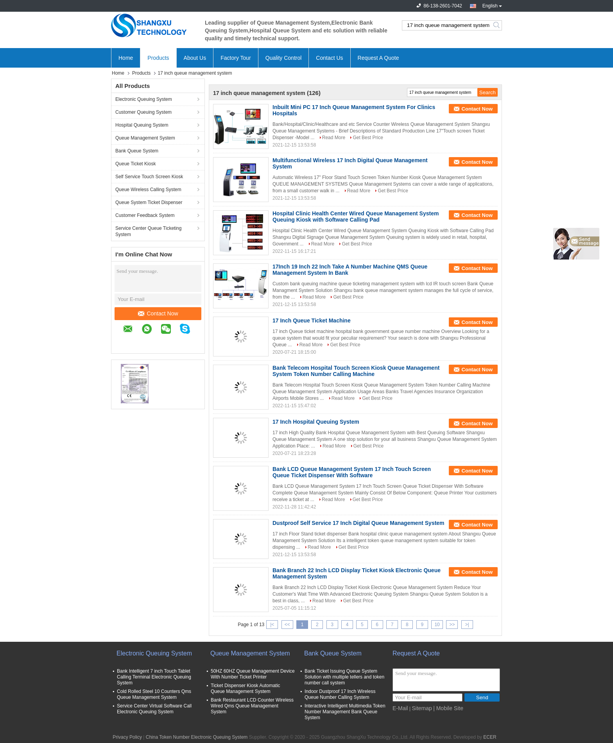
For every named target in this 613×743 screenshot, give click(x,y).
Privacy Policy (127, 737)
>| (467, 624)
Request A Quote (378, 58)
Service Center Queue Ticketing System (148, 231)
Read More (333, 137)
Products (158, 58)
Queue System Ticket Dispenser (148, 202)
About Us (195, 58)
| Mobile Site (448, 708)
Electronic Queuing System (143, 99)
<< (287, 624)
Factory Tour (235, 58)
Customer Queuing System (143, 112)
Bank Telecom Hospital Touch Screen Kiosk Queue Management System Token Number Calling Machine (355, 371)
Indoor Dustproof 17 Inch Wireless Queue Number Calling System (340, 694)
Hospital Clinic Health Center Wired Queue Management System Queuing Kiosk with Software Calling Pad (355, 216)
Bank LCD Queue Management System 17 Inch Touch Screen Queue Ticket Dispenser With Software (351, 472)
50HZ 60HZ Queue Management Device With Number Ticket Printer (253, 674)
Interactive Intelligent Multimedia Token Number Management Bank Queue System (345, 711)
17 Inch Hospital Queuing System (315, 422)
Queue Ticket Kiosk (135, 164)
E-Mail (400, 708)
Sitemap (422, 708)
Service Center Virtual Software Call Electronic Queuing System (154, 708)
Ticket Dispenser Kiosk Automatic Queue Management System (245, 688)
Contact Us (329, 58)
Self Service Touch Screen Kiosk (149, 176)
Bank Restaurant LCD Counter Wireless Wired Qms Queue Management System (252, 705)
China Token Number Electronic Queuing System (197, 737)
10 (436, 624)
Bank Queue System (136, 151)
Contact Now (158, 313)
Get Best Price (368, 137)
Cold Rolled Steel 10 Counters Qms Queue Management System (154, 694)
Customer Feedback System (144, 215)
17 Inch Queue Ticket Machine (311, 320)
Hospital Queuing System (141, 125)
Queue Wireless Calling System (148, 189)
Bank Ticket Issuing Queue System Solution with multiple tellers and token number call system (344, 677)
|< (272, 624)
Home (125, 58)
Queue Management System (145, 138)
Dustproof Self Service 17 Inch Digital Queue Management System (358, 523)
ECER (489, 737)
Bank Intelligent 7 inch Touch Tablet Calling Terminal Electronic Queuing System (154, 677)
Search (497, 25)
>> (452, 624)
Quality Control (283, 58)
